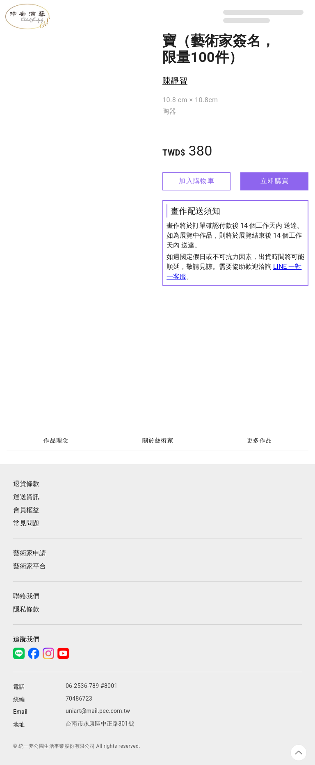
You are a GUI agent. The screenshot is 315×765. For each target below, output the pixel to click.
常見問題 (26, 523)
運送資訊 (26, 497)
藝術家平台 (29, 566)
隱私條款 (26, 609)
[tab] (56, 441)
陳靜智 (174, 80)
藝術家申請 (29, 553)
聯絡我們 (26, 596)
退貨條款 (26, 484)
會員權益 (26, 510)
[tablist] (157, 441)
